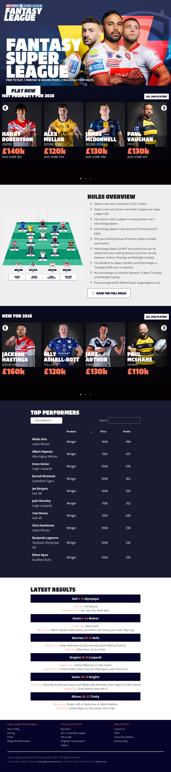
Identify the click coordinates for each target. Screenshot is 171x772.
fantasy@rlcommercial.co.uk (49, 756)
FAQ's (117, 728)
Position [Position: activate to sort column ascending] (83, 431)
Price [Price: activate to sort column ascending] (114, 431)
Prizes (10, 732)
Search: (120, 420)
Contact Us (119, 724)
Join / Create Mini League (73, 728)
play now (23, 90)
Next (164, 108)
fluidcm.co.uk (101, 756)
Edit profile (66, 732)
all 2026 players (156, 96)
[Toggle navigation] (162, 12)
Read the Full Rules (109, 293)
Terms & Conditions (124, 732)
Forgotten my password (73, 736)
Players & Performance (18, 736)
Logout (64, 740)
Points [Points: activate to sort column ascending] (130, 431)
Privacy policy (121, 736)
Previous (5, 108)
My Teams (66, 724)
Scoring (11, 728)
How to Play (13, 724)
